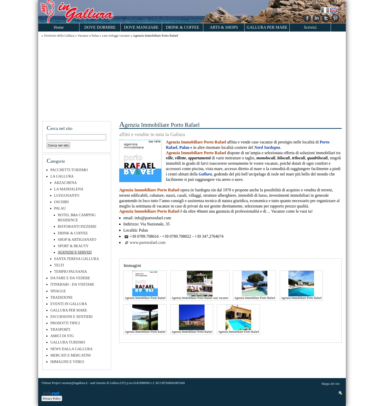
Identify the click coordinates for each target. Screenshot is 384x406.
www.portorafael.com (147, 242)
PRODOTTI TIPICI (65, 323)
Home (59, 27)
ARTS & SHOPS (224, 27)
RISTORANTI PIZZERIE (77, 226)
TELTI (59, 265)
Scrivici (310, 27)
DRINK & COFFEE (182, 27)
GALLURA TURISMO (67, 342)
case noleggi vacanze (116, 35)
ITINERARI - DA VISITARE (72, 284)
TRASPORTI (60, 329)
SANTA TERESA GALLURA (76, 259)
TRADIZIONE (61, 297)
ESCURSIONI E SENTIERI (71, 317)
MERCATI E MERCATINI (70, 355)
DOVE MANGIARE (141, 27)
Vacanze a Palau (88, 35)
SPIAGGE (58, 291)
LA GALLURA (62, 176)
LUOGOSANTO (66, 195)
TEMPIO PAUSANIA (70, 271)
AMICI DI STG (62, 336)
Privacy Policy (52, 398)
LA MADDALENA (69, 189)
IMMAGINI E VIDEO (67, 362)
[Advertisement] (192, 78)
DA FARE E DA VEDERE (70, 278)
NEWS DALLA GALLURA (71, 349)
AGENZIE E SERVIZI (75, 252)
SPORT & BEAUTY (73, 246)
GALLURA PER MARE (267, 27)
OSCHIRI (61, 202)
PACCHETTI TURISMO (69, 170)
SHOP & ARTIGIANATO (77, 239)
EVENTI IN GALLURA (68, 304)
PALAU (60, 208)
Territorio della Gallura (59, 35)
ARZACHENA (65, 183)
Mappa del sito (330, 384)
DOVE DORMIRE (100, 27)
